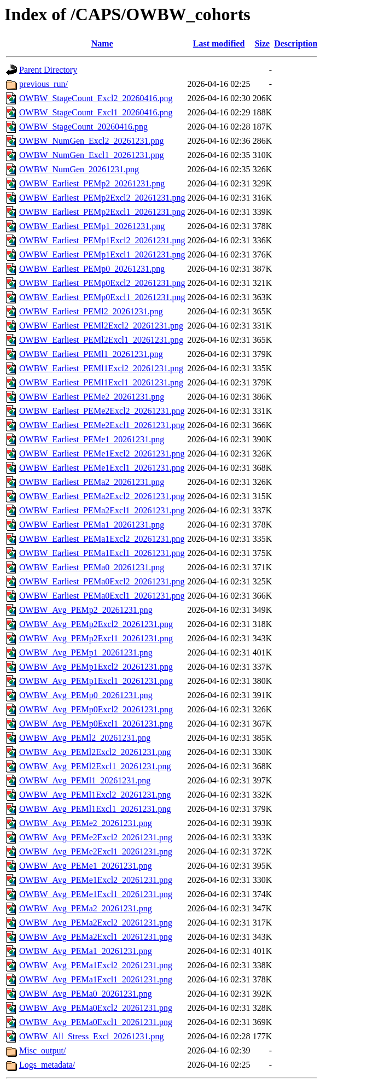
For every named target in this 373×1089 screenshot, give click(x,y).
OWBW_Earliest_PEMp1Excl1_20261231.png (102, 254)
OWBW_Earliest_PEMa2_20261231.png (91, 482)
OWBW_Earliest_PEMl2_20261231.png (91, 311)
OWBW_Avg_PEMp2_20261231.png (86, 609)
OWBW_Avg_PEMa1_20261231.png (85, 951)
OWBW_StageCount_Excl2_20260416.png (95, 98)
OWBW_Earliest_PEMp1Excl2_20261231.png (102, 240)
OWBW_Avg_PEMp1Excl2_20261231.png (96, 666)
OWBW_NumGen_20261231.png (79, 169)
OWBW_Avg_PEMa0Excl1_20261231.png (95, 1022)
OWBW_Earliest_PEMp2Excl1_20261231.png (102, 211)
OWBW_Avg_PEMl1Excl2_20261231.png (95, 794)
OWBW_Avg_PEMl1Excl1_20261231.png (95, 808)
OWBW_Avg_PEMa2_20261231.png (85, 908)
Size (262, 43)
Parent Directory (48, 69)
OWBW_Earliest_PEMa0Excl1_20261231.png (102, 595)
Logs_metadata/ (47, 1064)
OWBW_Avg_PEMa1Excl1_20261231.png (95, 979)
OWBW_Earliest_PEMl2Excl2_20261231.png (101, 325)
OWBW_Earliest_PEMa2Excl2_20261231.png (102, 496)
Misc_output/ (42, 1050)
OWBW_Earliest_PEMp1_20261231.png (92, 226)
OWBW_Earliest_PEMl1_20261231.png (91, 354)
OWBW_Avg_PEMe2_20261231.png (85, 823)
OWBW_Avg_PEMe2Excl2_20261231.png (95, 837)
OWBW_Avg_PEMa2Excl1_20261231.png (95, 936)
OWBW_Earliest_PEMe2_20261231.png (91, 396)
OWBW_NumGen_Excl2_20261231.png (91, 140)
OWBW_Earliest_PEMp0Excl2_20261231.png (102, 283)
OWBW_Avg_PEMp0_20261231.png (86, 695)
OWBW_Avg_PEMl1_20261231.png (84, 780)
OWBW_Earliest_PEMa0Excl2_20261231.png (102, 581)
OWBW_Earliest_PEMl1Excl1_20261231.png (101, 382)
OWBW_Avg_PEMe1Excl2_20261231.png (95, 880)
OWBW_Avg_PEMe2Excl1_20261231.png (95, 851)
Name (102, 43)
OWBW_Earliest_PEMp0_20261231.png (92, 268)
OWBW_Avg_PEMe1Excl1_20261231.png (95, 894)
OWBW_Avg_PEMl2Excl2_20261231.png (95, 752)
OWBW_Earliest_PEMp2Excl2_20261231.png (102, 197)
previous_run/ (43, 84)
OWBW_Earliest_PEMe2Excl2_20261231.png (102, 410)
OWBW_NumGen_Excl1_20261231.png (91, 155)
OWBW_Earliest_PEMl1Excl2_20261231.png (101, 368)
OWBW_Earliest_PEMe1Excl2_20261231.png (102, 453)
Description (295, 43)
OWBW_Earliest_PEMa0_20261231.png (91, 567)
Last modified (219, 43)
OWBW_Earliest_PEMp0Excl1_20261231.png (102, 297)
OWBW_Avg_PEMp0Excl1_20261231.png (96, 723)
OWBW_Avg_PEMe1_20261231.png (85, 865)
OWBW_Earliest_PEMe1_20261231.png (91, 439)
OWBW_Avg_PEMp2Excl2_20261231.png (96, 624)
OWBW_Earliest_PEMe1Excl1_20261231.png (102, 467)
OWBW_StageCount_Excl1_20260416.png (95, 112)
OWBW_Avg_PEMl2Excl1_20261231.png (95, 766)
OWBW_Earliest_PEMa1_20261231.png (91, 524)
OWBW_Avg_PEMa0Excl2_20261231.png (95, 1007)
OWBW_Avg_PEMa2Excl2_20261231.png (95, 922)
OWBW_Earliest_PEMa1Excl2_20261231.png (102, 538)
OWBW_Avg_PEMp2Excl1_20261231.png (96, 638)
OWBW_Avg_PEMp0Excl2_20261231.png (96, 709)
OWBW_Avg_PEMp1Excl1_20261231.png (96, 681)
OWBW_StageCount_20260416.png (83, 126)
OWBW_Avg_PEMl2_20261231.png (84, 737)
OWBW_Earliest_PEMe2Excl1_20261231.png (102, 425)
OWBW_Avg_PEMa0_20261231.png (85, 993)
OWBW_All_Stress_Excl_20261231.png (91, 1036)
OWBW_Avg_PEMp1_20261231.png (86, 652)
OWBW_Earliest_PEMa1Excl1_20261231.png (102, 553)
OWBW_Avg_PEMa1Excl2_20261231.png (95, 965)
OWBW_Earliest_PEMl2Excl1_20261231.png (101, 339)
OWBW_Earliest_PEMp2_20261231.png (92, 183)
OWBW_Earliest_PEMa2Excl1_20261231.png (102, 510)
